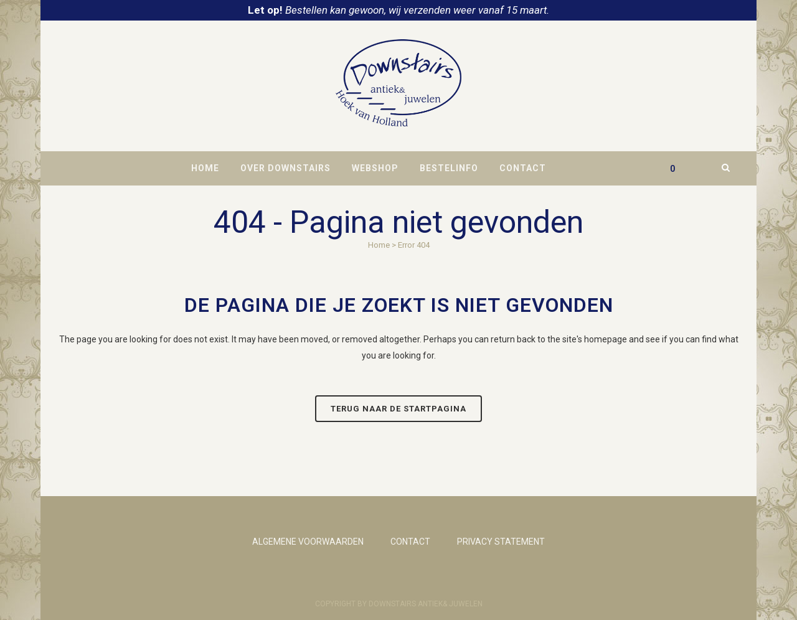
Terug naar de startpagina (398, 408)
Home (379, 245)
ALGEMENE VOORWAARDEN (308, 542)
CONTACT (410, 542)
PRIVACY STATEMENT (501, 542)
